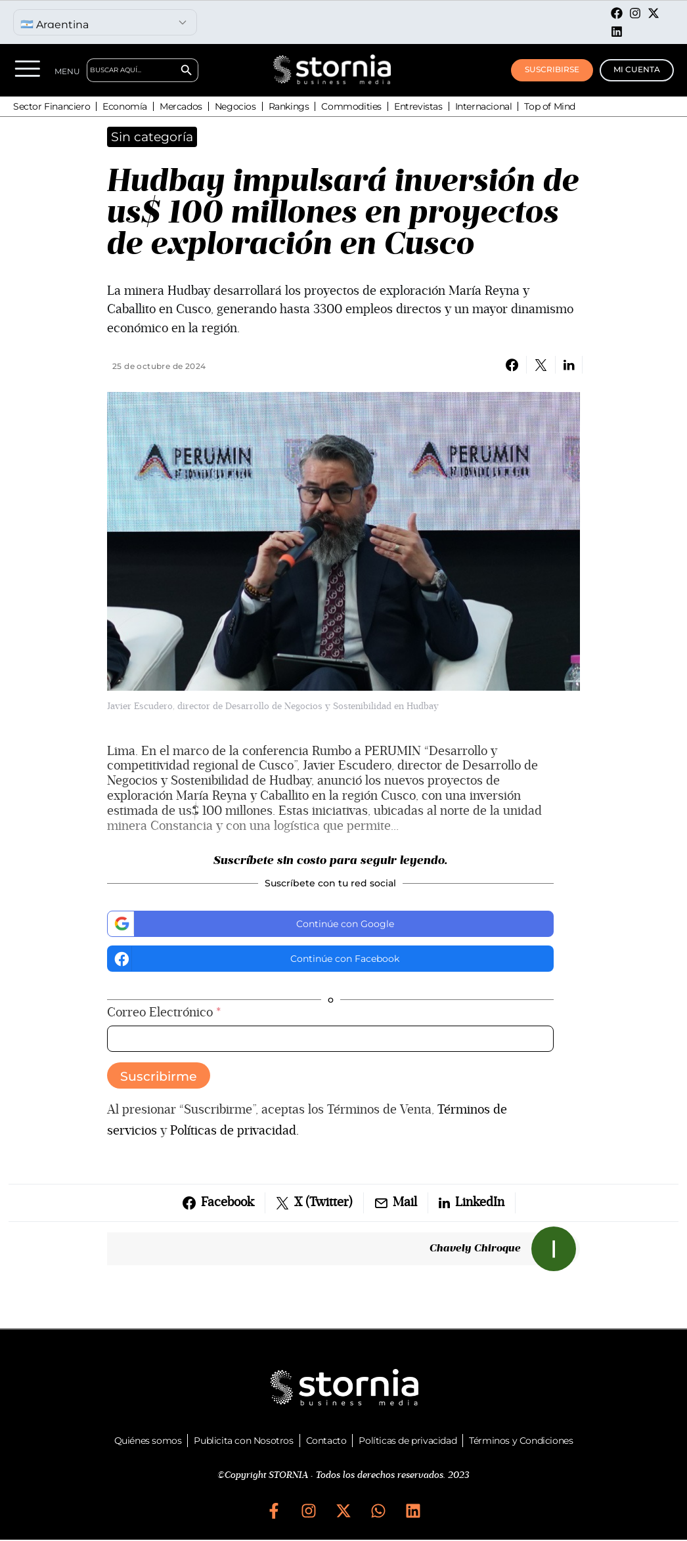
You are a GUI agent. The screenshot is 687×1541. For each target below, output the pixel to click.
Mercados (181, 106)
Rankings (289, 106)
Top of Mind (549, 106)
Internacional (483, 106)
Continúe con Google (252, 922)
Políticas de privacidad (407, 1440)
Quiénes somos (148, 1440)
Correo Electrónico (164, 1012)
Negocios (235, 106)
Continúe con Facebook (255, 958)
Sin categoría (152, 136)
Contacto (326, 1440)
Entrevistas (418, 106)
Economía (124, 106)
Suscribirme (158, 1076)
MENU (68, 71)
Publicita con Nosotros (243, 1440)
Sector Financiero (51, 106)
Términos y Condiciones (521, 1440)
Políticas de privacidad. (234, 1131)
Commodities (351, 106)
